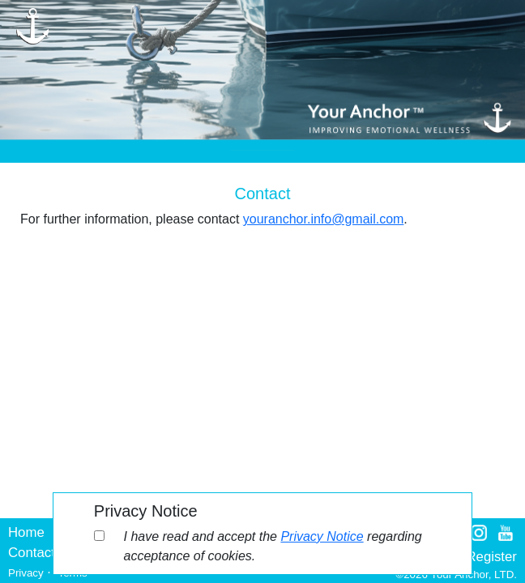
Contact (31, 552)
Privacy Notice (321, 536)
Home (26, 532)
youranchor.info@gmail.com (323, 219)
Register (491, 556)
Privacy (26, 573)
